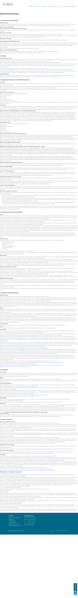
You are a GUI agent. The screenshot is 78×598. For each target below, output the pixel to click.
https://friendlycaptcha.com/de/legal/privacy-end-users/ (49, 560)
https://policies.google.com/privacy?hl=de (53, 493)
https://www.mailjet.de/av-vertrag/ (61, 446)
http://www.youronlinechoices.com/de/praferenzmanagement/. (19, 409)
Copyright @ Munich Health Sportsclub (16, 594)
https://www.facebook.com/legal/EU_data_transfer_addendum (15, 389)
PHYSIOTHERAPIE (37, 7)
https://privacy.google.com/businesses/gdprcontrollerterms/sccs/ (44, 525)
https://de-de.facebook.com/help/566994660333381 (42, 389)
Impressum (52, 594)
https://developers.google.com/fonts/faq (35, 499)
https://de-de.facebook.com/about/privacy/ (54, 403)
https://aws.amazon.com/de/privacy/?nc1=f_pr (42, 73)
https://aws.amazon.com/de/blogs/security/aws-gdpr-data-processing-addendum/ (20, 72)
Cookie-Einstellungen (65, 594)
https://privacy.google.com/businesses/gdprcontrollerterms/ (15, 525)
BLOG (61, 7)
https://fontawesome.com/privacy (53, 506)
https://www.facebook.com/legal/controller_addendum (25, 396)
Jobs (58, 7)
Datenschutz (58, 594)
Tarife (48, 7)
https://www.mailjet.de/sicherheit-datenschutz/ (34, 440)
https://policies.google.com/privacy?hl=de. (54, 526)
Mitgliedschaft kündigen (69, 7)
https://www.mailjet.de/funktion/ (47, 438)
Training (44, 7)
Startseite (30, 7)
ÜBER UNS (54, 7)
